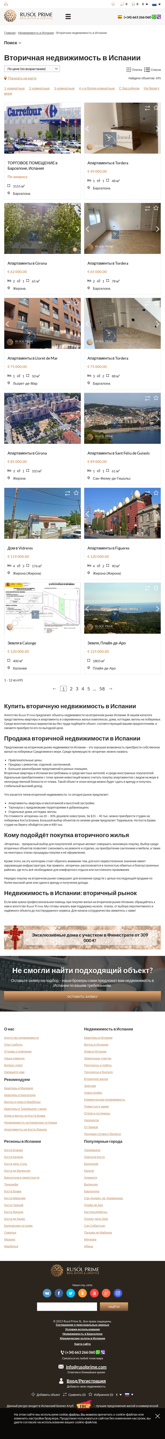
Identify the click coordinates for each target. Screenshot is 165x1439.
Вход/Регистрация (86, 1380)
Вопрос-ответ (13, 1065)
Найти (114, 1307)
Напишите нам (14, 1072)
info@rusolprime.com (86, 1366)
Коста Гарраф (13, 1205)
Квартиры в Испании (98, 1037)
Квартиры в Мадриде (18, 1088)
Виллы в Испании (96, 1044)
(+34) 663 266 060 (137, 17)
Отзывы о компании (18, 1051)
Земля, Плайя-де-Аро (106, 643)
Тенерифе (11, 1184)
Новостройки (93, 1092)
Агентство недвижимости (21, 1037)
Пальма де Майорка (98, 1232)
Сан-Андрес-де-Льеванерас (103, 1198)
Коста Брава (12, 1191)
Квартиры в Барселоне (20, 1095)
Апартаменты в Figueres (108, 548)
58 (102, 688)
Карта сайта (82, 1344)
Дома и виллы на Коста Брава (24, 1115)
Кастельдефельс (95, 1212)
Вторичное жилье (96, 1079)
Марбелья (11, 1246)
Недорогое (91, 1120)
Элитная (90, 1086)
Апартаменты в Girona (27, 263)
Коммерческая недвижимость (104, 1099)
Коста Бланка (13, 1150)
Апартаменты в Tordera (107, 162)
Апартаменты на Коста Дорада (25, 1129)
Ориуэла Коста (94, 1157)
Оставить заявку (82, 996)
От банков (91, 1127)
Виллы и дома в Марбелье (22, 1102)
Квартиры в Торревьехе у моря (25, 1109)
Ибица (88, 1246)
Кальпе (89, 1170)
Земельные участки (97, 1058)
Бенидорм (91, 1164)
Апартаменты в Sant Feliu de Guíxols (118, 453)
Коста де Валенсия (17, 1170)
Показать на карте (22, 78)
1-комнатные (14, 88)
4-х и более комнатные (97, 88)
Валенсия (91, 1184)
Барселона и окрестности (21, 1177)
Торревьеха (92, 1150)
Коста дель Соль (15, 1164)
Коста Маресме (15, 1198)
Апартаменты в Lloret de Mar (33, 358)
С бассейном (129, 88)
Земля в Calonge (22, 643)
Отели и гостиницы (97, 1113)
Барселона (91, 1191)
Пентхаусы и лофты (98, 1065)
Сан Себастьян (94, 1225)
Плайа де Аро (93, 1205)
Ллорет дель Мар (96, 1219)
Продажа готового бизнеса (102, 1134)
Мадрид (9, 1239)
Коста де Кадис (14, 1219)
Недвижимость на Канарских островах (30, 1122)
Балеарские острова (18, 1225)
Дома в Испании (95, 1051)
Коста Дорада (13, 1212)
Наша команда (14, 1058)
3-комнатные (64, 88)
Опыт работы (13, 1044)
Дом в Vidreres (20, 548)
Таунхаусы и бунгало (98, 1072)
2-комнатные (39, 88)
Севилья (10, 1232)
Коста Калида (13, 1157)
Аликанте (90, 1177)
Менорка (90, 1239)
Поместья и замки (96, 1106)
